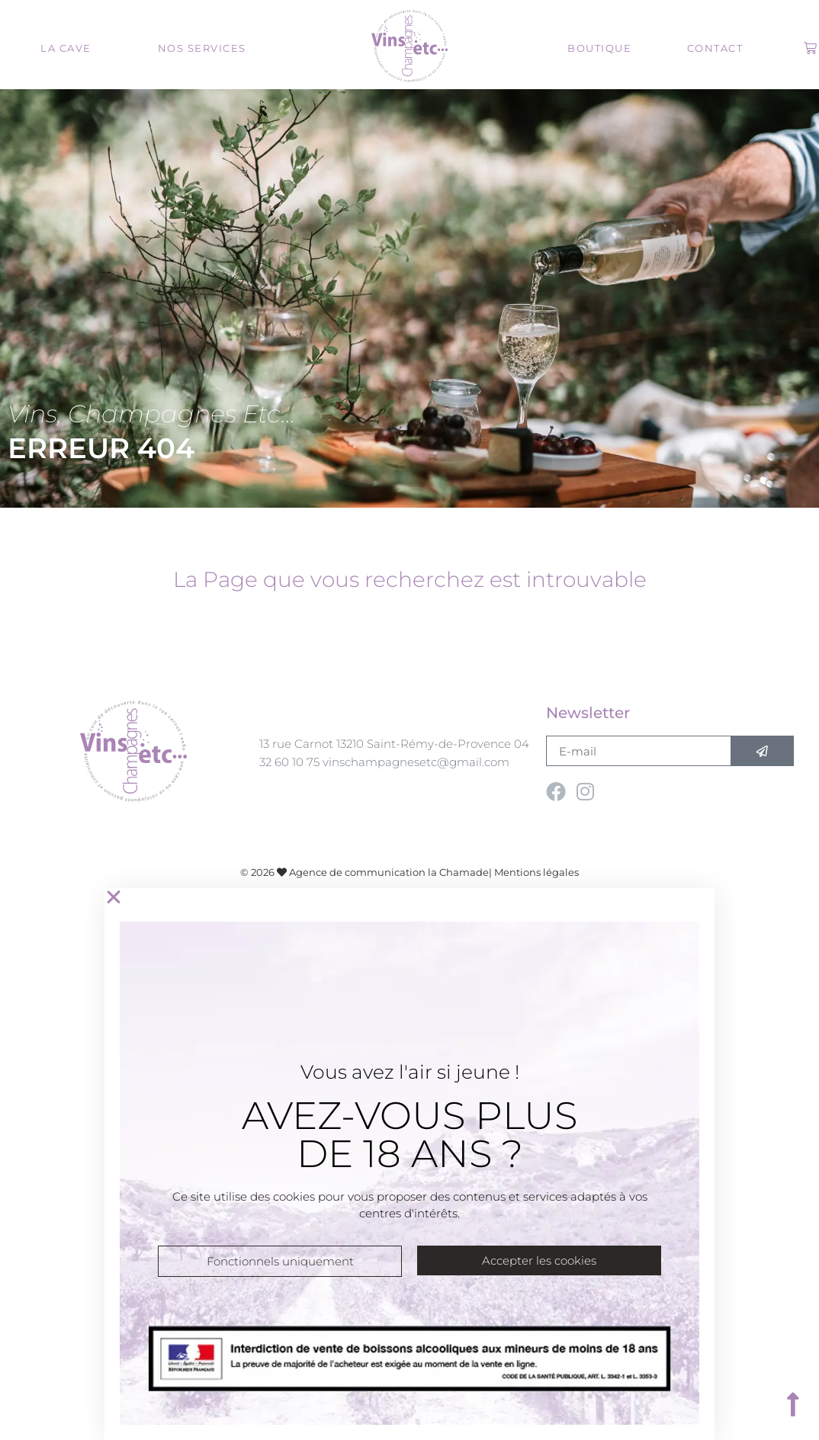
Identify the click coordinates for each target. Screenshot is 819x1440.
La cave (66, 48)
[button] (409, 897)
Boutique (599, 48)
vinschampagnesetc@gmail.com (416, 762)
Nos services (202, 48)
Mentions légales (536, 872)
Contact (715, 48)
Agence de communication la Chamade (389, 872)
